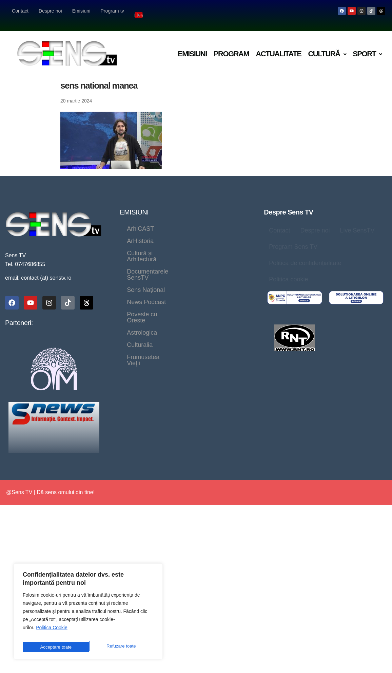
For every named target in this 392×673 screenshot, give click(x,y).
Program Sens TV (293, 238)
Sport (367, 45)
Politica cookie (288, 270)
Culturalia (140, 281)
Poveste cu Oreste (152, 268)
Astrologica (206, 268)
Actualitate (278, 45)
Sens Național (146, 256)
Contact (20, 11)
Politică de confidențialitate (305, 254)
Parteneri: (19, 314)
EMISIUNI (134, 203)
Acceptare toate (121, 647)
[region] (88, 613)
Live (139, 11)
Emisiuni (81, 11)
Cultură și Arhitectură (155, 232)
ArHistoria (181, 220)
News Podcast (198, 256)
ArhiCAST (140, 220)
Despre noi (50, 11)
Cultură (327, 45)
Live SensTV (357, 221)
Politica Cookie (51, 631)
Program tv (112, 11)
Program (231, 45)
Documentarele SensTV (159, 244)
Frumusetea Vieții (190, 281)
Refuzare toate (54, 647)
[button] (327, 45)
